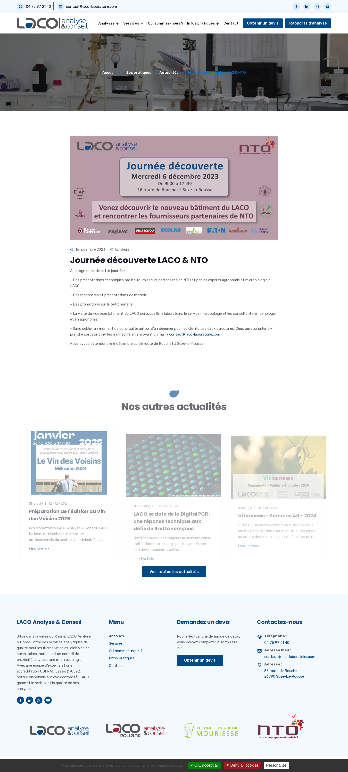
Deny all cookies (242, 765)
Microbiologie (143, 512)
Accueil (109, 72)
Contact (231, 23)
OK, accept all (204, 765)
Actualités (169, 72)
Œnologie (122, 251)
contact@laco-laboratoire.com (91, 6)
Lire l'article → (41, 557)
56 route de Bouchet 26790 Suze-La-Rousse (284, 674)
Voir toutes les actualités (174, 571)
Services (131, 23)
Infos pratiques (201, 23)
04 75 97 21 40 (38, 6)
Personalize (276, 765)
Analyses (106, 23)
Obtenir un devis (263, 23)
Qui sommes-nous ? (165, 23)
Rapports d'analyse (308, 23)
